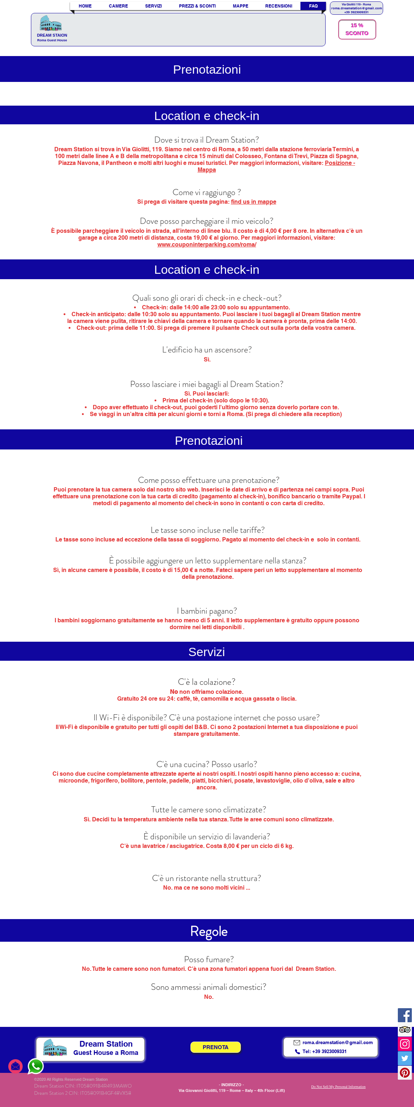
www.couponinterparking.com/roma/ (206, 244)
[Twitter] (405, 1058)
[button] (153, 6)
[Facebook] (405, 1015)
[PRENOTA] (215, 1047)
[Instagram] (405, 1044)
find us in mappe (253, 201)
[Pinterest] (405, 1073)
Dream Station (106, 1043)
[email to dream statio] (15, 1066)
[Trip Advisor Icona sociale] (405, 1030)
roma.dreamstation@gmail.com (356, 8)
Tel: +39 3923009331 (325, 1051)
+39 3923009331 (356, 12)
